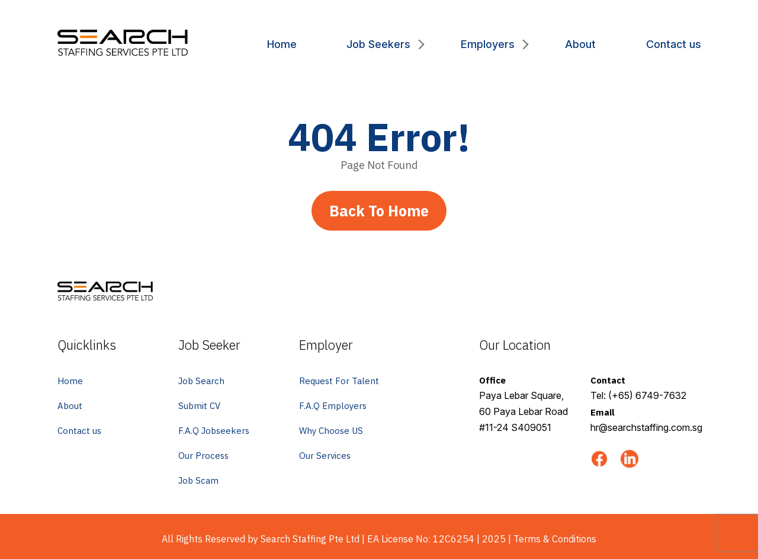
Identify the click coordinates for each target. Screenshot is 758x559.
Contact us (673, 44)
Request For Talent (339, 380)
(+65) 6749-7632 (647, 395)
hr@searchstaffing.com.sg (646, 427)
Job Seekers (378, 44)
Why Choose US (331, 430)
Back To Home (379, 211)
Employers (488, 44)
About (580, 44)
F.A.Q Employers (333, 405)
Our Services (325, 455)
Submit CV (199, 405)
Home (282, 44)
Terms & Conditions (554, 539)
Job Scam (198, 480)
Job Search (201, 380)
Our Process (203, 455)
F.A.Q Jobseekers (213, 430)
